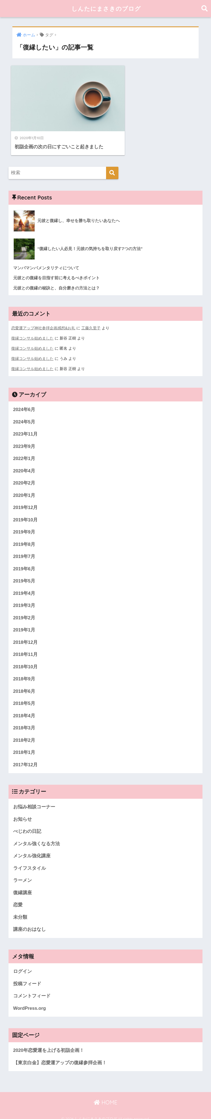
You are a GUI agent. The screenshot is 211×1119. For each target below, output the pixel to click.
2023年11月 (25, 426)
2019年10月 (25, 512)
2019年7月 (24, 549)
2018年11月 (25, 647)
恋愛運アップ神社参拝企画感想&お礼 (43, 321)
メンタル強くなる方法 (36, 837)
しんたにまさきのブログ (106, 8)
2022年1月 (24, 450)
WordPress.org (29, 1002)
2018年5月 (24, 696)
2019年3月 (24, 598)
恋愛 (18, 899)
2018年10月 (25, 660)
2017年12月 (25, 758)
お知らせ (22, 813)
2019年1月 (24, 623)
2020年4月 (24, 463)
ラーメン (22, 874)
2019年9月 (24, 524)
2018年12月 (25, 635)
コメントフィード (32, 990)
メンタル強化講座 (32, 849)
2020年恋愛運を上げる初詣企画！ (48, 1044)
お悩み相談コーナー (34, 800)
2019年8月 (24, 537)
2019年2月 (24, 610)
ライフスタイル (29, 862)
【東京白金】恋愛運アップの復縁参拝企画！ (60, 1057)
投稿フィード (27, 978)
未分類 (20, 911)
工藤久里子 (91, 321)
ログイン (22, 965)
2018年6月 (24, 684)
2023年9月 (24, 438)
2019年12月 (25, 500)
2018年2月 (24, 733)
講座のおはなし (29, 923)
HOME (105, 1097)
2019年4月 (24, 586)
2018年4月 (24, 709)
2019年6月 (24, 561)
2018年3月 (24, 721)
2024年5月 (24, 414)
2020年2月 (24, 475)
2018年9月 (24, 672)
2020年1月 (24, 487)
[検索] (112, 166)
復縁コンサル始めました (32, 331)
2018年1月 (24, 746)
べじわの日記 (27, 825)
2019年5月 (24, 573)
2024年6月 (24, 401)
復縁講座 (22, 886)
